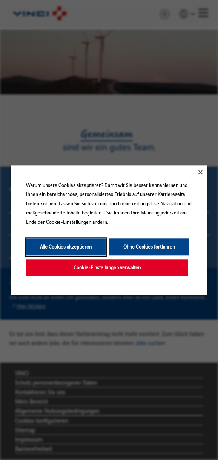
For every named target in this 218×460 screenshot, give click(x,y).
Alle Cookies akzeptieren (66, 246)
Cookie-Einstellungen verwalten (107, 267)
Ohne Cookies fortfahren (149, 246)
